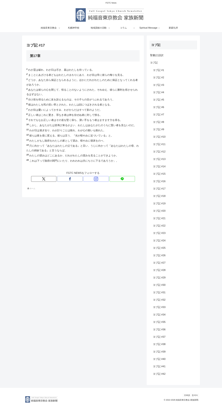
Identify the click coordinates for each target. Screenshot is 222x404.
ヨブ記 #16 (159, 181)
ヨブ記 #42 (159, 373)
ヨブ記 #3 (158, 85)
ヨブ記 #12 (159, 151)
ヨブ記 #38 (159, 344)
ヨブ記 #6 (158, 107)
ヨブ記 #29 (159, 277)
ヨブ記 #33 (159, 307)
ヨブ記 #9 (158, 129)
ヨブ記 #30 (159, 285)
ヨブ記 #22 (159, 225)
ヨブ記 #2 (158, 77)
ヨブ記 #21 (159, 218)
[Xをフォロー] (73, 179)
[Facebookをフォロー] (80, 179)
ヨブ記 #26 (159, 255)
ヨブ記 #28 (159, 270)
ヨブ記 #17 (159, 188)
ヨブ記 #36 (159, 329)
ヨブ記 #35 (159, 322)
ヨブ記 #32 (159, 299)
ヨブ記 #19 (159, 203)
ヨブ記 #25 (159, 247)
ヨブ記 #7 (158, 114)
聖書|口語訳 (157, 55)
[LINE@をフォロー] (93, 179)
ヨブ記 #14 (159, 166)
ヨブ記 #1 (158, 70)
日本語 (185, 395)
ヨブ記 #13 (159, 159)
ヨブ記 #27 (159, 262)
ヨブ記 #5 (158, 99)
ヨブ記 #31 (159, 292)
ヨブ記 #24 (159, 240)
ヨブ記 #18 (159, 196)
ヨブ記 (154, 62)
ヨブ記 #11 (159, 144)
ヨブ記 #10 (159, 136)
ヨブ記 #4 (158, 92)
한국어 (194, 395)
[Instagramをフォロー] (86, 179)
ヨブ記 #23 (159, 233)
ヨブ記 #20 (159, 210)
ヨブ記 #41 (159, 366)
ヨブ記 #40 (159, 359)
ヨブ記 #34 (159, 314)
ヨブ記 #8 (158, 122)
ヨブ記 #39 (159, 351)
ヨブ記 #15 (159, 173)
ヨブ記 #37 (159, 336)
